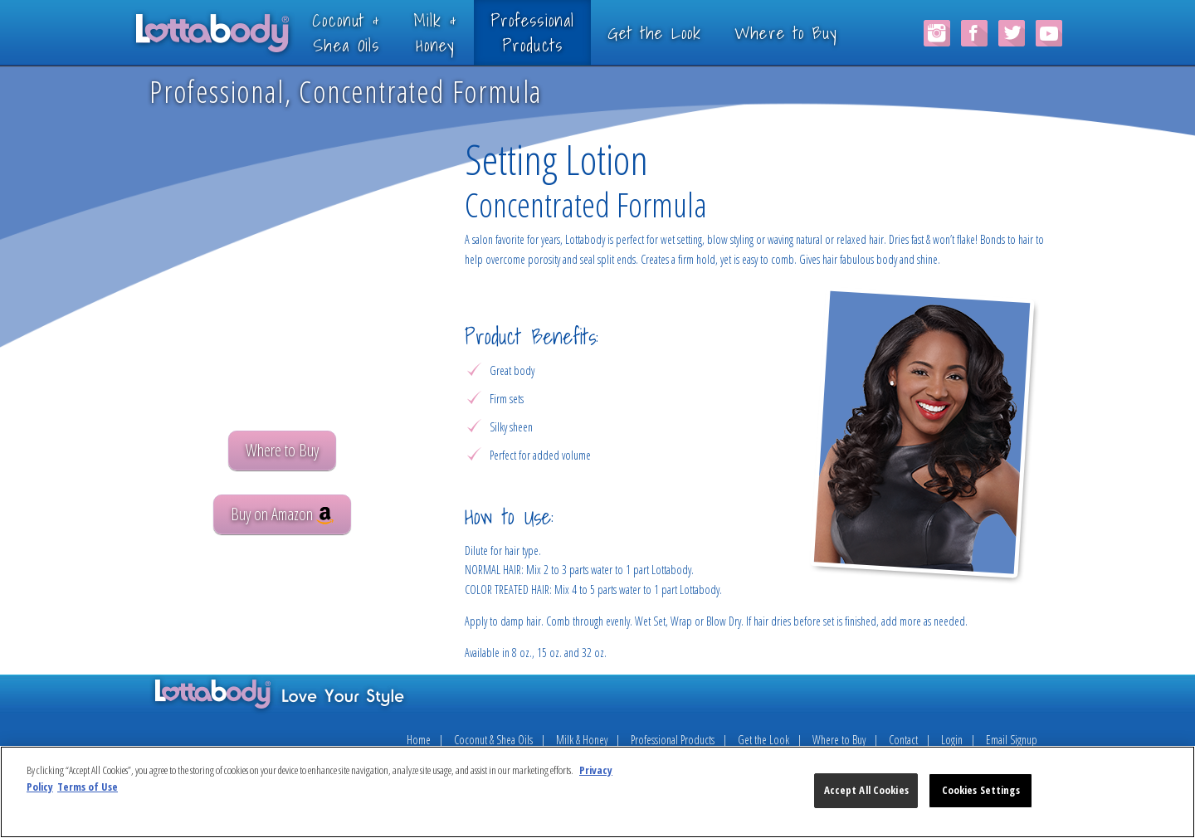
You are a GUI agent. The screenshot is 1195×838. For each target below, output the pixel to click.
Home (419, 740)
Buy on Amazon (282, 514)
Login (952, 740)
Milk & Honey (581, 740)
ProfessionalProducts (557, 32)
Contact (903, 740)
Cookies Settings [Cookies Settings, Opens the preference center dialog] (981, 789)
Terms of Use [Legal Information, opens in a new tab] (87, 786)
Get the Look (679, 32)
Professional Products (673, 740)
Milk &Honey (459, 32)
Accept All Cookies (866, 789)
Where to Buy (810, 32)
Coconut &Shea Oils (370, 32)
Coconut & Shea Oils (493, 740)
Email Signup (1011, 740)
